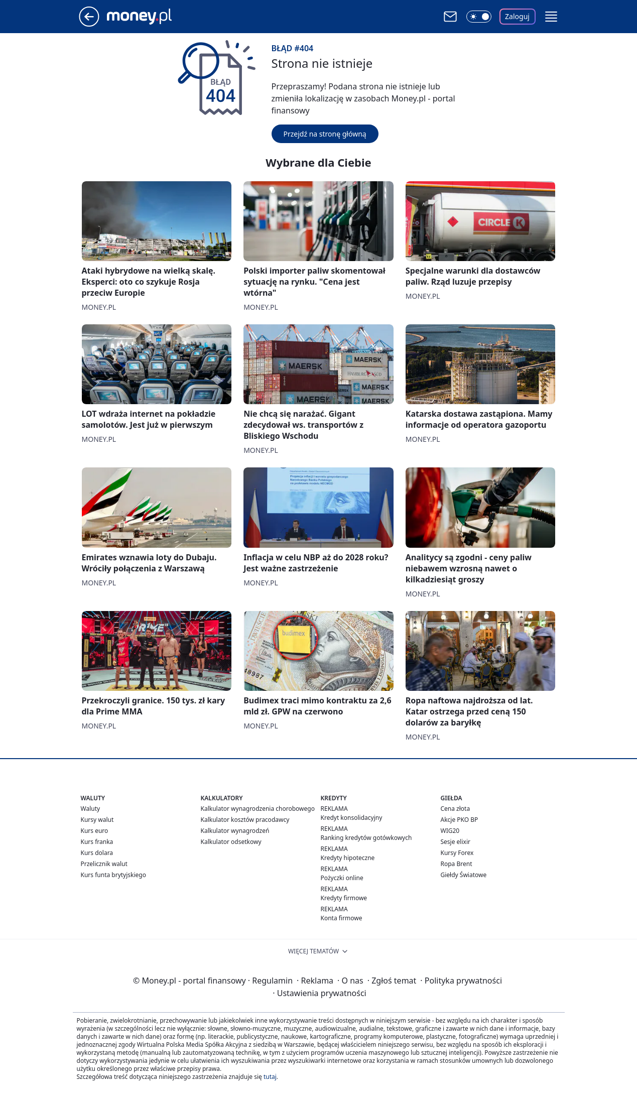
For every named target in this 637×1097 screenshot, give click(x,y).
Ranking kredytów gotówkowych (366, 837)
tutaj (270, 1076)
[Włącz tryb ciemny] (478, 17)
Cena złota (455, 808)
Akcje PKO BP (459, 819)
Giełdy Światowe (464, 875)
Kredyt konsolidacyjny (352, 817)
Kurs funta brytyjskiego (113, 875)
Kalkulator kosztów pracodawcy (245, 819)
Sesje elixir (455, 841)
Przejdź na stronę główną (325, 134)
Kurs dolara (97, 852)
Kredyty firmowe (344, 898)
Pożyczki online (342, 878)
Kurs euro (94, 830)
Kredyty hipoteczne (348, 858)
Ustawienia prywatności (319, 993)
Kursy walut (97, 819)
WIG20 (450, 830)
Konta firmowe (341, 918)
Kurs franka (97, 841)
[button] (551, 17)
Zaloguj (517, 16)
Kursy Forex (457, 852)
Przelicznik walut (104, 864)
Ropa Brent (456, 864)
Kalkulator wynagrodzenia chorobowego (258, 808)
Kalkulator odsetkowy (231, 841)
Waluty (90, 808)
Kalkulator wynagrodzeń (235, 830)
